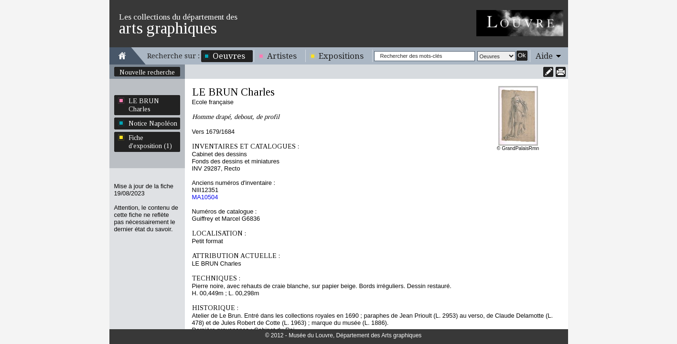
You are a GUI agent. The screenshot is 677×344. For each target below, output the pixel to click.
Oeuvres (229, 56)
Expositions (341, 56)
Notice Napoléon (153, 123)
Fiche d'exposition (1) (150, 142)
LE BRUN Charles (144, 105)
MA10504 (205, 197)
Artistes (282, 56)
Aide (544, 56)
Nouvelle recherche (147, 72)
